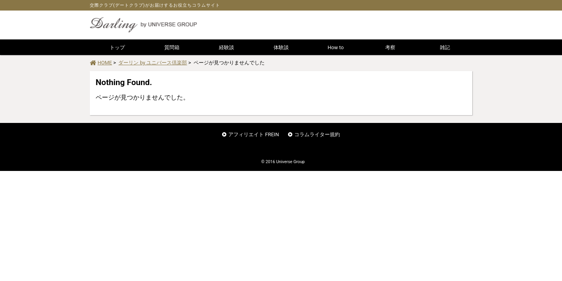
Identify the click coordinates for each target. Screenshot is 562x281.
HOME (101, 63)
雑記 (445, 47)
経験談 (226, 47)
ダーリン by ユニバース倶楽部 (152, 63)
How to (335, 47)
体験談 (281, 47)
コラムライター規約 (317, 134)
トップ (117, 47)
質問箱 (172, 47)
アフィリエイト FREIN (253, 134)
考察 (390, 47)
